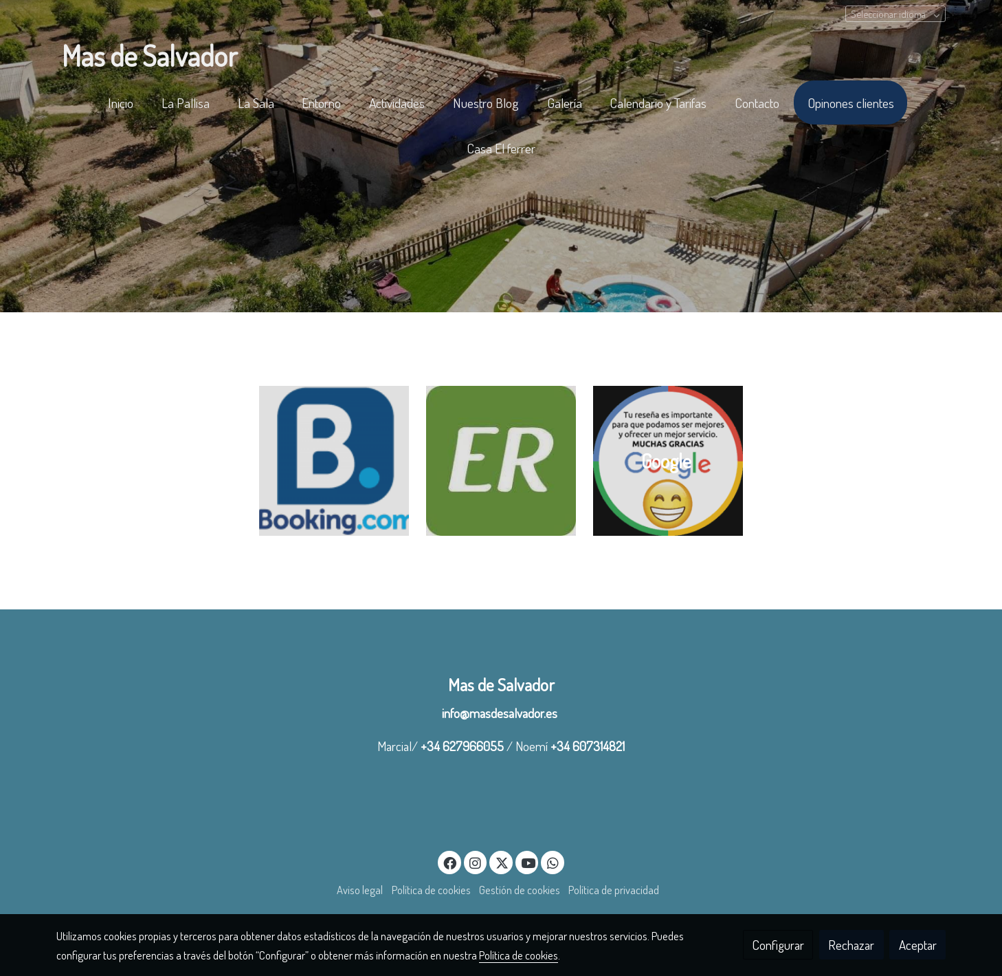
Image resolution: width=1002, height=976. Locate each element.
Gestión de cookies (519, 889)
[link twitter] (501, 862)
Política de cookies (431, 889)
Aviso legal (360, 889)
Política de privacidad (613, 889)
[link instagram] (475, 862)
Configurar (778, 945)
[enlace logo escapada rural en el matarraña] (501, 458)
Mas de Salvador (501, 684)
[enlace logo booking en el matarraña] (334, 458)
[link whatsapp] (552, 862)
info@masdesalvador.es (501, 713)
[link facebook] (450, 862)
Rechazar (851, 945)
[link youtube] (528, 862)
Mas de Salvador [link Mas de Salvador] (150, 56)
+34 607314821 (587, 746)
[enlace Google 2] (668, 458)
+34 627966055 (462, 746)
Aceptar (918, 945)
